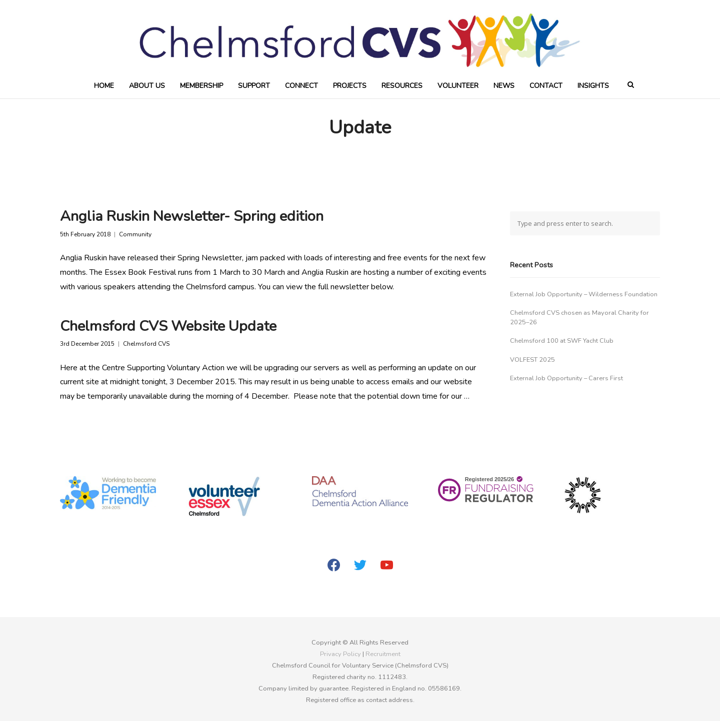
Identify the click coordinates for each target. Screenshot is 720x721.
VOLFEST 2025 (532, 359)
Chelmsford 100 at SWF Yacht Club (562, 340)
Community (135, 234)
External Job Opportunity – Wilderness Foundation (584, 294)
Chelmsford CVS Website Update (168, 326)
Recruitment (383, 654)
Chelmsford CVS (146, 344)
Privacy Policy (340, 654)
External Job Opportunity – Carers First (566, 378)
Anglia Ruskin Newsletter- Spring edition (192, 216)
